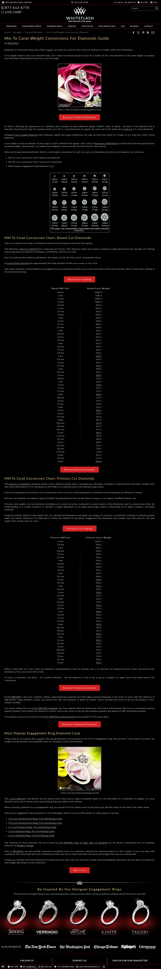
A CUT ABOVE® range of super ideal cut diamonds (82, 842)
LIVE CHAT (13, 12)
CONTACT (148, 26)
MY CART (144, 2)
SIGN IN (119, 2)
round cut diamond (28, 249)
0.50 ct (98, 356)
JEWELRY (72, 26)
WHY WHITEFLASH (106, 26)
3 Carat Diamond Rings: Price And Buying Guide (31, 835)
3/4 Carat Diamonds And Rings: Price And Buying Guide (35, 823)
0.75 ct (98, 366)
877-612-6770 (17, 7)
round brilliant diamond (17, 263)
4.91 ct (98, 433)
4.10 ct (98, 634)
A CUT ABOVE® (12, 697)
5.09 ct (98, 640)
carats (49, 49)
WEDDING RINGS (54, 26)
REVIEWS (134, 26)
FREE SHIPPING (18, 2)
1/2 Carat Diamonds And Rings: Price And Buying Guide (35, 818)
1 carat (39, 738)
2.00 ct (98, 394)
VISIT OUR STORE (81, 2)
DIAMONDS (11, 26)
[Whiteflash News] (148, 32)
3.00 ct (98, 410)
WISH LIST (132, 2)
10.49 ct (98, 461)
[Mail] (153, 33)
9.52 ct (98, 663)
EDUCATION (87, 26)
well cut (128, 129)
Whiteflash (18, 851)
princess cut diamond (19, 484)
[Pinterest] (143, 32)
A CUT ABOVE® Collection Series (59, 716)
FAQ (123, 26)
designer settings (25, 845)
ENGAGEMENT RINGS (31, 26)
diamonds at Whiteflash (106, 143)
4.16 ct (98, 423)
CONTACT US (80, 960)
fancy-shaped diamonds (26, 135)
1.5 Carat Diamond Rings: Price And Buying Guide (32, 827)
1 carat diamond (17, 798)
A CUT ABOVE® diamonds (44, 708)
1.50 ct (98, 385)
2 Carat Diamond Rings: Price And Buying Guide (31, 831)
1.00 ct (98, 375)
